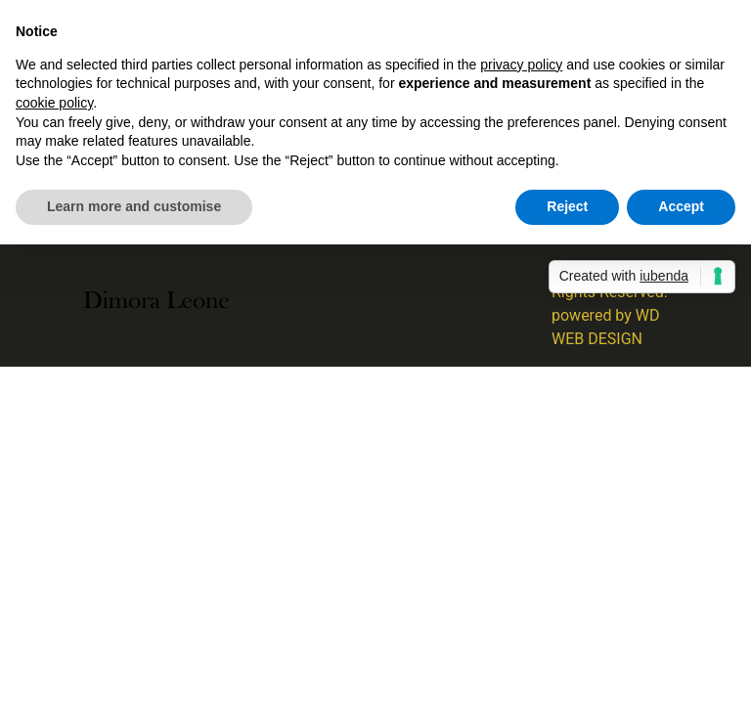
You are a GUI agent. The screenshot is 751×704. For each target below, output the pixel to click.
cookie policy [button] (54, 102)
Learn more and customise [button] (134, 206)
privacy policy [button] (521, 64)
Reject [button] (567, 206)
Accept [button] (681, 206)
